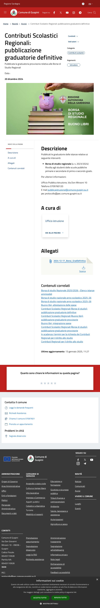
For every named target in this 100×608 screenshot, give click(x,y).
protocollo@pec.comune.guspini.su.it (19, 576)
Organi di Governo (10, 481)
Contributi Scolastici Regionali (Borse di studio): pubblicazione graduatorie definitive (64, 310)
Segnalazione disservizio (32, 548)
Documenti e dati (9, 513)
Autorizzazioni (57, 519)
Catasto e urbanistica (35, 506)
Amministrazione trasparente (58, 539)
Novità (15, 23)
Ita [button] (91, 3)
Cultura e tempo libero (36, 488)
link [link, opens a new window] (75, 592)
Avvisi (24, 23)
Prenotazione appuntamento (32, 539)
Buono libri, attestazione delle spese (58, 305)
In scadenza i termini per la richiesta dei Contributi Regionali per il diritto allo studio (65, 336)
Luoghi (78, 503)
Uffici (4, 490)
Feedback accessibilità (60, 572)
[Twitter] (59, 12)
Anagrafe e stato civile (36, 483)
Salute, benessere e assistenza (59, 513)
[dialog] (50, 592)
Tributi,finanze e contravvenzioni (58, 499)
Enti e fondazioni (9, 495)
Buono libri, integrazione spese (56, 323)
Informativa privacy (59, 554)
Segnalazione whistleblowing (57, 548)
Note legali (55, 559)
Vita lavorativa (32, 493)
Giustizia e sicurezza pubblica (59, 491)
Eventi (78, 508)
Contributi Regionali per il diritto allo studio (62, 341)
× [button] (97, 580)
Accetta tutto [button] (39, 598)
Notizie (78, 481)
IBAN (4, 566)
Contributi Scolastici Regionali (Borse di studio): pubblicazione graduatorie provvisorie (64, 328)
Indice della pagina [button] (15, 144)
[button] (50, 603)
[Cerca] (94, 12)
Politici (5, 500)
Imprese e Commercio (35, 497)
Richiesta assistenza (35, 559)
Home (5, 23)
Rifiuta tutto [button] (60, 598)
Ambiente (55, 506)
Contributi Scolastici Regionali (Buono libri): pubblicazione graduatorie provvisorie (62, 317)
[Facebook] (53, 12)
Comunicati (80, 486)
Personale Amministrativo (8, 506)
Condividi (73, 36)
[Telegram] (79, 12)
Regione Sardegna (12, 3)
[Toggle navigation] (5, 12)
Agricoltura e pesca (59, 524)
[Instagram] (72, 12)
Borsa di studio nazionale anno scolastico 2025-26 (66, 297)
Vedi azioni (74, 41)
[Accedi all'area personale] (83, 3)
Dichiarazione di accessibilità (58, 565)
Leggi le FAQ (31, 554)
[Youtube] (66, 12)
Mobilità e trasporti (34, 514)
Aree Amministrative (11, 486)
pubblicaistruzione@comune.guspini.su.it (68, 190)
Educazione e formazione (56, 483)
